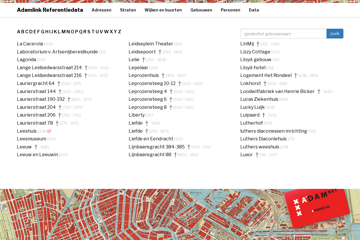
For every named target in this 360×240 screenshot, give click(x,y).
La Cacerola (30, 44)
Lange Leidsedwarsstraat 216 (49, 75)
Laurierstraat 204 (36, 107)
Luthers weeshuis (260, 147)
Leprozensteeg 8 (148, 107)
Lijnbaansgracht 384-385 (157, 147)
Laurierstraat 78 (35, 123)
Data (254, 9)
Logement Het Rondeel (266, 75)
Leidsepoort (142, 52)
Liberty (137, 115)
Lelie (134, 59)
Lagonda (27, 59)
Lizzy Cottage (255, 52)
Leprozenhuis (144, 75)
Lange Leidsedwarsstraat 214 (49, 67)
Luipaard (249, 115)
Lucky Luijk (253, 107)
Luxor (246, 154)
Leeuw (24, 147)
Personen (230, 9)
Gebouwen (201, 9)
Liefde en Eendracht (151, 139)
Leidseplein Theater (151, 44)
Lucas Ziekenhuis (259, 99)
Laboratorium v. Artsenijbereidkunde (58, 52)
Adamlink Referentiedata (50, 10)
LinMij (247, 44)
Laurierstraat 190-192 (41, 99)
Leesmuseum (32, 139)
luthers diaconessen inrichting (274, 131)
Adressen (101, 9)
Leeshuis (27, 131)
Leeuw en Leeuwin (38, 154)
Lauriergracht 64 (36, 83)
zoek (335, 33)
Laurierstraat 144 (36, 91)
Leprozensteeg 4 (148, 91)
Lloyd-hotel (253, 67)
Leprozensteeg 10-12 (152, 83)
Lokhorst (250, 83)
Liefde (136, 123)
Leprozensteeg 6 (148, 99)
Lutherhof (252, 123)
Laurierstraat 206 (36, 115)
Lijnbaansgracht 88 (150, 154)
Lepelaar (139, 67)
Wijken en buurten (163, 9)
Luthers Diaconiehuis (264, 139)
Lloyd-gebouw (256, 59)
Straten (128, 9)
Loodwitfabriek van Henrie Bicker (277, 91)
